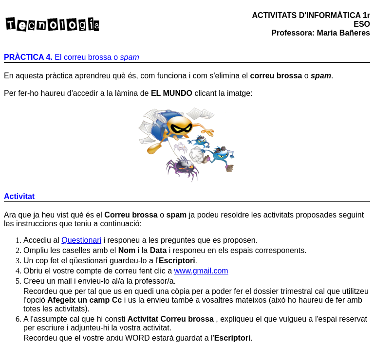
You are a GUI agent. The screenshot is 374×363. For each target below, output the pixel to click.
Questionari (81, 240)
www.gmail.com (201, 271)
